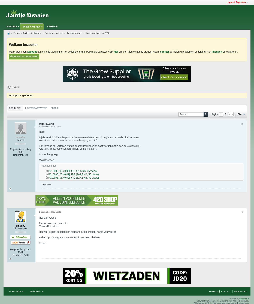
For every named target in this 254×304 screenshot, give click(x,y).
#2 (242, 212)
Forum (16, 33)
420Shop (52, 26)
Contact (226, 291)
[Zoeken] (193, 114)
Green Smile (16, 291)
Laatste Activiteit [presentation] (36, 108)
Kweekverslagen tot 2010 (98, 33)
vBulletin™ (244, 299)
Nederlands (36, 291)
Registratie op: (18, 149)
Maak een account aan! (23, 56)
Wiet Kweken (32, 26)
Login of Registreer (237, 2)
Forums (12, 26)
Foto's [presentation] (55, 108)
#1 (242, 124)
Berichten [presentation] (15, 108)
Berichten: (18, 154)
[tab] (15, 108)
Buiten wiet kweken (32, 33)
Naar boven (240, 291)
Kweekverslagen (74, 33)
